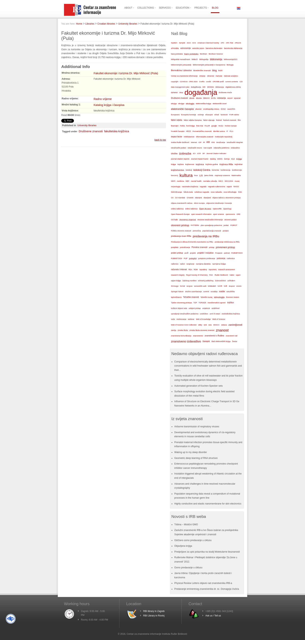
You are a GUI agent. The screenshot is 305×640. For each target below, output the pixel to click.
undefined (215, 308)
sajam (238, 275)
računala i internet (179, 269)
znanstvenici (198, 336)
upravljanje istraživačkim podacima (184, 314)
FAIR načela (234, 115)
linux (196, 175)
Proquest (218, 253)
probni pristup (177, 253)
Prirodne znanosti (199, 247)
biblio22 (195, 59)
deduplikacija (196, 87)
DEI (204, 87)
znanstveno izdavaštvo (186, 341)
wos (210, 325)
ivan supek (207, 148)
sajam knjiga (176, 281)
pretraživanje (185, 247)
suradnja (214, 292)
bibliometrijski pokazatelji (181, 65)
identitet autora (219, 131)
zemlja (173, 330)
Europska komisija (188, 115)
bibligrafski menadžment (180, 59)
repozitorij (213, 270)
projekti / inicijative (205, 253)
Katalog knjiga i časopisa (109, 105)
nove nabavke (216, 192)
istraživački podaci (178, 148)
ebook (191, 98)
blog (214, 70)
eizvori (229, 98)
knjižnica (200, 164)
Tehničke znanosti (191, 297)
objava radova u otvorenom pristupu (226, 198)
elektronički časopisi (182, 109)
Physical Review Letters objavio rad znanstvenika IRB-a (203, 583)
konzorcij (174, 175)
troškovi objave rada (179, 308)
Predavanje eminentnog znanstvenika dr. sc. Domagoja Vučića (206, 589)
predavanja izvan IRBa (181, 236)
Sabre (232, 275)
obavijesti (207, 198)
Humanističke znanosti (201, 131)
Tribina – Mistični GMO (186, 524)
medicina (180, 181)
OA (172, 198)
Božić (220, 70)
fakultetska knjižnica (116, 131)
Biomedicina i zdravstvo (181, 70)
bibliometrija (216, 59)
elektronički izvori (219, 104)
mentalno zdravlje (210, 181)
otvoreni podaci (230, 220)
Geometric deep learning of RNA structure (196, 458)
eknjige (181, 103)
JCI (194, 153)
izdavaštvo (235, 148)
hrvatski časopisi (177, 131)
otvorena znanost (187, 220)
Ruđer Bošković (221, 275)
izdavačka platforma (221, 148)
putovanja (221, 258)
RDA (190, 270)
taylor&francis (176, 297)
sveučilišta (230, 292)
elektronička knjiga (203, 103)
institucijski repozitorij (223, 137)
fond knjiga (190, 126)
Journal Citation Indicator (216, 153)
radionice (174, 264)
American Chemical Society (208, 43)
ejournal (237, 98)
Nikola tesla (188, 192)
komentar (215, 170)
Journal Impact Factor (199, 159)
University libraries (127, 23)
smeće (239, 286)
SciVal (182, 286)
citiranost (210, 76)
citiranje (202, 76)
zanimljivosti (235, 324)
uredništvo (204, 314)
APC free (229, 43)
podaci (226, 225)
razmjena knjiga (219, 264)
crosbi (208, 81)
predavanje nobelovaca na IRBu (227, 242)
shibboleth (212, 286)
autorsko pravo (198, 48)
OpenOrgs (227, 209)
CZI (241, 81)
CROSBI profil (218, 82)
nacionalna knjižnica (190, 187)
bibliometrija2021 (231, 59)
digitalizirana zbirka (233, 87)
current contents (231, 82)
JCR (199, 153)
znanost (222, 330)
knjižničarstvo (177, 170)
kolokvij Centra (202, 169)
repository (203, 270)
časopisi (206, 341)
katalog (213, 159)
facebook (224, 115)
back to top (160, 139)
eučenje (201, 115)
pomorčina (197, 231)
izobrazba (185, 153)
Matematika (236, 175)
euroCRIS (231, 109)
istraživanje (220, 142)
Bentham (203, 54)
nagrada (203, 187)
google (214, 126)
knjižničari (239, 164)
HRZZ (188, 131)
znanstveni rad (231, 336)
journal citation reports (180, 159)
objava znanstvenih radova (181, 203)
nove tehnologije (229, 192)
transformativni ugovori (217, 303)
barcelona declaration (214, 48)
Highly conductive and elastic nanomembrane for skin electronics (207, 503)
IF (227, 131)
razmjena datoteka (203, 264)
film (239, 120)
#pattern (174, 43)
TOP (195, 303)
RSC (211, 275)
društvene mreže (225, 92)
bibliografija (204, 59)
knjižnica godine (212, 164)
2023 (189, 43)
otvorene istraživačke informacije (210, 220)
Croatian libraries (106, 23)
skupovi (232, 286)
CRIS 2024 (193, 82)
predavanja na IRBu (206, 236)
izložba (174, 153)
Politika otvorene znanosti (181, 231)
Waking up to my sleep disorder (190, 452)
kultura (186, 175)
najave (229, 187)
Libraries (89, 23)
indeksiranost (189, 137)
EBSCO (206, 98)
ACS (194, 43)
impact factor (176, 137)
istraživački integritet (235, 142)
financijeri (174, 126)
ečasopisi (209, 115)
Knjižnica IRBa (226, 164)
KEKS (220, 159)
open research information (201, 214)
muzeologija (175, 187)
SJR (225, 286)
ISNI (213, 142)
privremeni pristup (225, 247)
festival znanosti (229, 120)
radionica (231, 258)
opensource (230, 214)
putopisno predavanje (206, 258)
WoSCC (216, 325)
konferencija (226, 170)
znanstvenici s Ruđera (214, 336)
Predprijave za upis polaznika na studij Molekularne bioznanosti (207, 551)
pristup (211, 247)
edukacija (221, 98)
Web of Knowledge (203, 319)
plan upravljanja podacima (211, 225)
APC (222, 43)
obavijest (198, 198)
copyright (174, 82)
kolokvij (189, 170)
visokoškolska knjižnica (231, 314)
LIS (201, 175)
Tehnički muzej (206, 297)
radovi (182, 264)
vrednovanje (181, 319)
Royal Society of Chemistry (197, 275)
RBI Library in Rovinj (153, 615)
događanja (200, 92)
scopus (190, 286)
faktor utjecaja (209, 120)
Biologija (230, 65)
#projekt (182, 43)
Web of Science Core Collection (184, 325)
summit (206, 292)
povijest (226, 231)
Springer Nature (177, 292)
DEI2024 (210, 87)
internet (194, 142)
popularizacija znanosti (211, 231)
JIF (203, 153)
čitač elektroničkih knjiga (221, 341)
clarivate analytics (231, 76)
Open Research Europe (180, 214)
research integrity (178, 275)
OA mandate (180, 198)
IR (204, 142)
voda (173, 319)
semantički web (200, 286)
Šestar (234, 341)
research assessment (226, 270)
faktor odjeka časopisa (193, 120)
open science (218, 214)
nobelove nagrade (201, 192)
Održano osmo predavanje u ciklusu (192, 540)
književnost (189, 164)
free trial (199, 126)
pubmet (227, 253)
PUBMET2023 (237, 253)
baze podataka (191, 54)
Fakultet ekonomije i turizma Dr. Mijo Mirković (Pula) (126, 73)
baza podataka (177, 54)
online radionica (177, 209)
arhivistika (175, 48)
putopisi (193, 258)
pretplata (174, 247)
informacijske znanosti (204, 137)
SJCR (219, 286)
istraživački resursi (195, 148)
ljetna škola (208, 175)
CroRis (202, 82)
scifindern (231, 281)
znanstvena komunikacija (181, 336)
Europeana (175, 115)
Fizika (182, 126)
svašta (222, 291)
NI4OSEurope (176, 192)
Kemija (227, 159)
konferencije (237, 170)
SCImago (175, 286)
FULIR (207, 126)
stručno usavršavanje (193, 292)
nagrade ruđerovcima (216, 187)
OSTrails (174, 220)
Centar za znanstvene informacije (184, 76)
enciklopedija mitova (211, 109)
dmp (181, 92)
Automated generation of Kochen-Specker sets (198, 385)
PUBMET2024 (176, 258)
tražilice (230, 302)
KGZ (233, 159)
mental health (196, 181)
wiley (200, 325)
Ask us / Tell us (213, 615)
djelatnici (174, 92)
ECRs (213, 98)
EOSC (223, 109)
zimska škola (183, 330)
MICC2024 (229, 181)
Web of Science (218, 319)
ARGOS (238, 43)
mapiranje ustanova (222, 175)
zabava (224, 325)
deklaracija (220, 87)
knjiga (239, 159)
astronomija (185, 48)
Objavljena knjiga (183, 546)
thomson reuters (232, 297)
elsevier (198, 109)
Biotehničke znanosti (202, 70)
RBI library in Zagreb (154, 611)
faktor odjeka (176, 120)
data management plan (180, 87)
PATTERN (195, 225)
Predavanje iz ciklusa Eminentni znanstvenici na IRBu (192, 242)
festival (219, 120)
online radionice (191, 209)
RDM (196, 270)
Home (79, 23)
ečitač (216, 115)
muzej (237, 181)
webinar (191, 319)
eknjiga (174, 104)
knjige (173, 164)
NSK (240, 192)
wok (205, 325)
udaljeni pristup (195, 308)
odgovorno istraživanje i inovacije (219, 203)
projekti (193, 253)
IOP (200, 142)
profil (186, 253)
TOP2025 (202, 303)
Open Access (205, 209)
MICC (221, 181)
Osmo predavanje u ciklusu (188, 567)
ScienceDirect (220, 281)
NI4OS (236, 187)
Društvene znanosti (91, 131)
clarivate (219, 76)
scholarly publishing (206, 281)
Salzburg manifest (189, 281)
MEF (187, 181)
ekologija (190, 103)
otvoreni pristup (180, 225)
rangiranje (190, 264)
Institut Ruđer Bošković (180, 142)
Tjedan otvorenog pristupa (181, 303)
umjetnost (206, 308)
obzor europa (199, 203)
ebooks (199, 98)
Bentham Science (216, 54)
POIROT (233, 225)
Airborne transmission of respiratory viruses (196, 426)
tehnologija (219, 297)
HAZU (220, 126)
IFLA (231, 131)
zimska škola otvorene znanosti (201, 330)
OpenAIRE (217, 209)
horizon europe (231, 126)
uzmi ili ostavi (214, 314)
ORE (238, 214)
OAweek (190, 198)
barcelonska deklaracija (233, 48)
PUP (186, 258)
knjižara (181, 164)
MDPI (173, 181)
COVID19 (183, 82)
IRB (208, 142)
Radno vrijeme (103, 98)
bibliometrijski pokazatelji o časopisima (209, 65)
